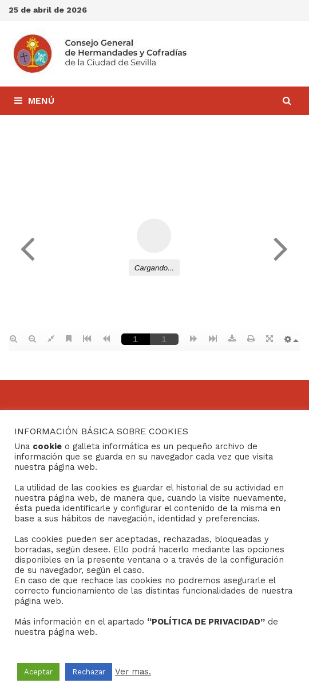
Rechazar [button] (88, 671)
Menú (34, 100)
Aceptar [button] (38, 671)
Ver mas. (133, 671)
